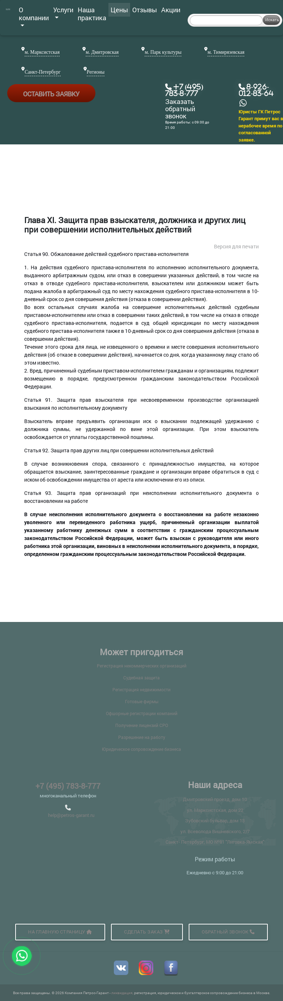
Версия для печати (236, 246)
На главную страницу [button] (60, 932)
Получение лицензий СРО (141, 725)
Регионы (95, 72)
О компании (34, 15)
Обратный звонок (228, 932)
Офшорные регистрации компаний (141, 713)
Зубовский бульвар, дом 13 (215, 820)
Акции (170, 9)
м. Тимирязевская (225, 52)
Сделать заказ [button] (147, 932)
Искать (272, 19)
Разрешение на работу (141, 737)
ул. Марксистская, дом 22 (215, 810)
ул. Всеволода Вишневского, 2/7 (215, 831)
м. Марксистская (42, 52)
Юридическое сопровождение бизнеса (141, 749)
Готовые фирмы (141, 701)
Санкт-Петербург (42, 72)
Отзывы (144, 9)
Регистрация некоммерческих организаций (141, 666)
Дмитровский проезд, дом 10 (215, 799)
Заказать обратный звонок (180, 108)
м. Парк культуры (163, 52)
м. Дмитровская (102, 52)
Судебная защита (141, 677)
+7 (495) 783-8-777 (67, 786)
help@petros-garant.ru (71, 815)
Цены (119, 9)
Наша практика (92, 13)
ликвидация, (122, 993)
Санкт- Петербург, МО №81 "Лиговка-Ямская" (215, 842)
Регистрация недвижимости (141, 689)
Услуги (63, 11)
